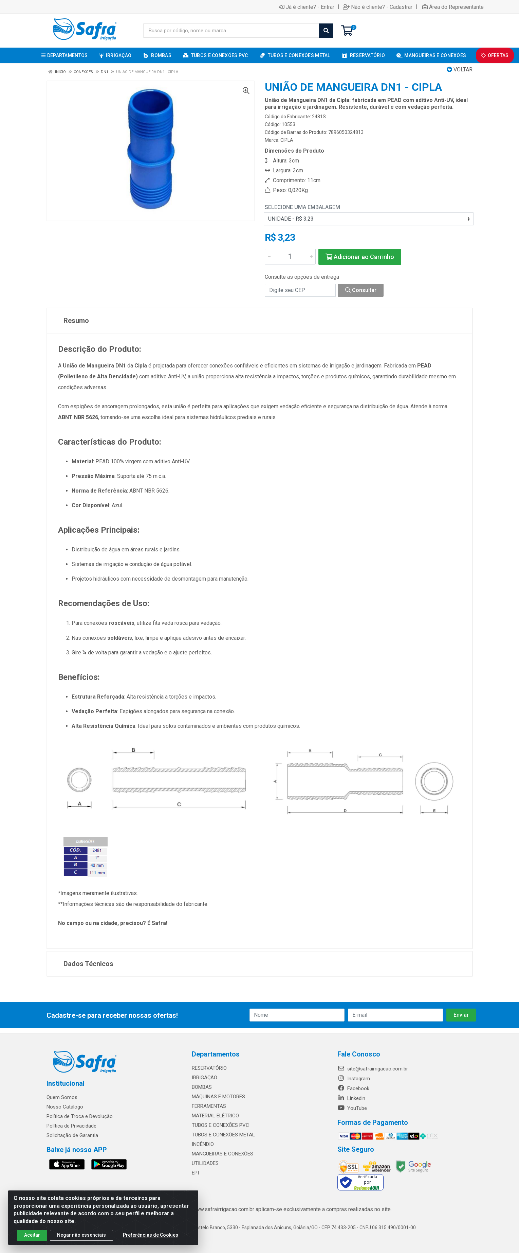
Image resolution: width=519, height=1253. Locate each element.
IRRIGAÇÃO (204, 1078)
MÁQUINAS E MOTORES (218, 1097)
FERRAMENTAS (209, 1106)
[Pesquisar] (326, 30)
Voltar (459, 69)
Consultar (360, 290)
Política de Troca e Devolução (80, 1116)
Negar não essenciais (81, 1235)
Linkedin (351, 1098)
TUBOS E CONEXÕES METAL (223, 1135)
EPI (195, 1173)
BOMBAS (202, 1087)
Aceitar (32, 1235)
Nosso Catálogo (65, 1107)
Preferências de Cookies (150, 1235)
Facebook (353, 1088)
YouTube (352, 1108)
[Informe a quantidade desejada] (290, 256)
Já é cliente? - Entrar (306, 7)
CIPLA (286, 140)
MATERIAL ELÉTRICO (215, 1116)
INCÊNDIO (203, 1144)
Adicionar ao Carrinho (360, 256)
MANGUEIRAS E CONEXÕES (222, 1154)
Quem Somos (62, 1097)
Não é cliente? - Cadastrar (377, 7)
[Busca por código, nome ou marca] (231, 30)
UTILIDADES (205, 1163)
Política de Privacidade (71, 1126)
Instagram (353, 1079)
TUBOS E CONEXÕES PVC (220, 1125)
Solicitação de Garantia (72, 1135)
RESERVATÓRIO (209, 1068)
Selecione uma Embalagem (302, 207)
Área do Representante (453, 7)
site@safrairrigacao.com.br (372, 1069)
